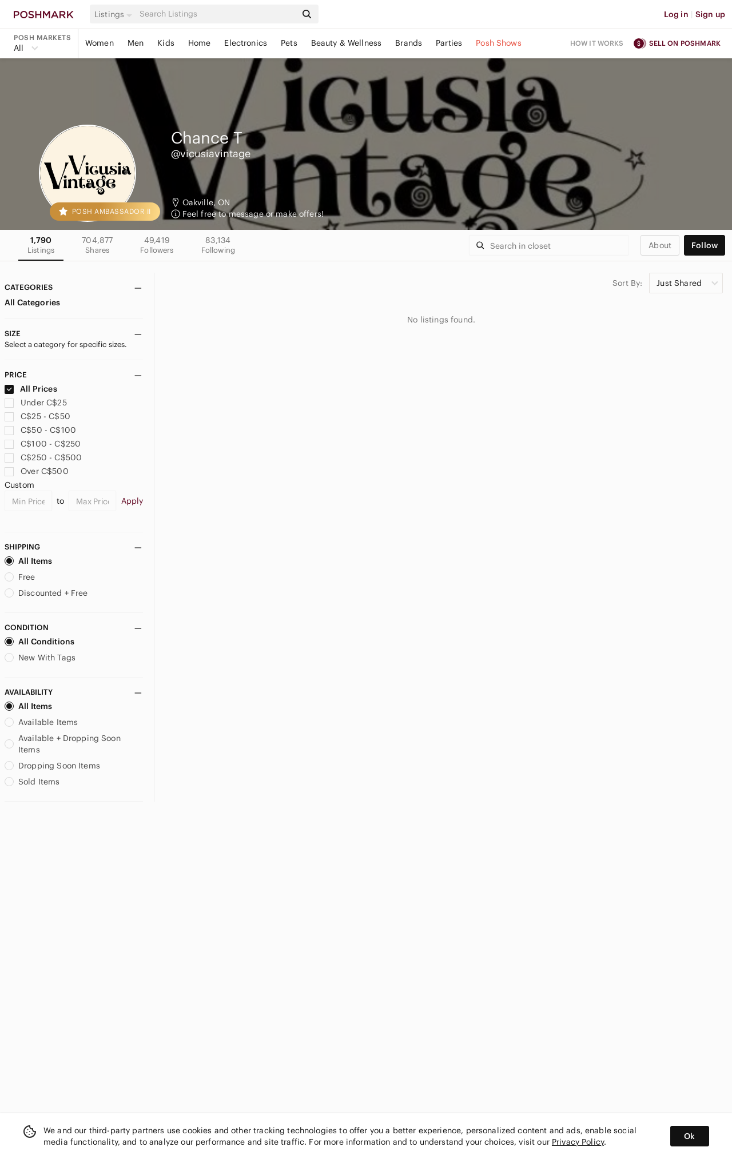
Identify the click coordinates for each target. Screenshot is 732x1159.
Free (20, 577)
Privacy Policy (578, 1142)
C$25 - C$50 (37, 416)
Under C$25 (36, 402)
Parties (449, 43)
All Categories (32, 302)
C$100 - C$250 (43, 444)
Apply (132, 501)
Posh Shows (499, 43)
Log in (676, 14)
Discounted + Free (46, 593)
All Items (28, 561)
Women (99, 43)
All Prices (31, 389)
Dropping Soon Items (52, 765)
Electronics (245, 43)
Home (199, 43)
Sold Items (32, 781)
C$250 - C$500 (43, 457)
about (660, 245)
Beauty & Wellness (346, 43)
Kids (165, 43)
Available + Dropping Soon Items (63, 744)
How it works (597, 43)
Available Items (41, 722)
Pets (289, 43)
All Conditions (39, 641)
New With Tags (40, 657)
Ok (689, 1136)
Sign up (710, 14)
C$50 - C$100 (40, 430)
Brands (408, 43)
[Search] (217, 14)
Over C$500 (37, 471)
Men (136, 43)
